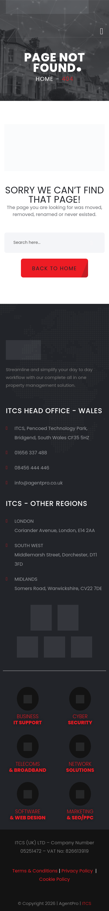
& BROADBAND (27, 767)
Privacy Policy (77, 871)
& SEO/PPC (80, 814)
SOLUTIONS (80, 767)
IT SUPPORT (27, 719)
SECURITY (80, 719)
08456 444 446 (32, 467)
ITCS (86, 903)
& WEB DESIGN (28, 814)
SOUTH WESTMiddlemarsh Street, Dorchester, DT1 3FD (56, 554)
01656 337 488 (31, 452)
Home (44, 79)
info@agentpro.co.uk (39, 483)
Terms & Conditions (35, 871)
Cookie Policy (54, 879)
